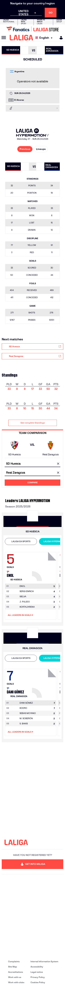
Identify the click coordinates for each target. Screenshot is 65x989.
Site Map (12, 967)
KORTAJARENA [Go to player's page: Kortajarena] (27, 607)
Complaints (14, 961)
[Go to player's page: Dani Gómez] (44, 682)
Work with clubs (16, 982)
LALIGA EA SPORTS (20, 541)
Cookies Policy (38, 982)
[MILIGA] (60, 37)
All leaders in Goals (20, 615)
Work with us (14, 977)
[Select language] (45, 38)
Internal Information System (44, 961)
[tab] (21, 541)
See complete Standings (32, 423)
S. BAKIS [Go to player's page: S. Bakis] (24, 723)
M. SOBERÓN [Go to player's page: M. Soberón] (26, 718)
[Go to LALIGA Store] (32, 29)
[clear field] (58, 464)
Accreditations (15, 972)
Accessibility (37, 967)
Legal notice (37, 972)
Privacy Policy (38, 977)
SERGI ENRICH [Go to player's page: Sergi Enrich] (27, 591)
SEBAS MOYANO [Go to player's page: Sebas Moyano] (28, 713)
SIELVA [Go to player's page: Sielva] (23, 596)
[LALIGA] (21, 37)
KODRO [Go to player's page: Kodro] (23, 708)
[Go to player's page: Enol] (44, 565)
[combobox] (32, 464)
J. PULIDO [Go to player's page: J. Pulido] (25, 602)
